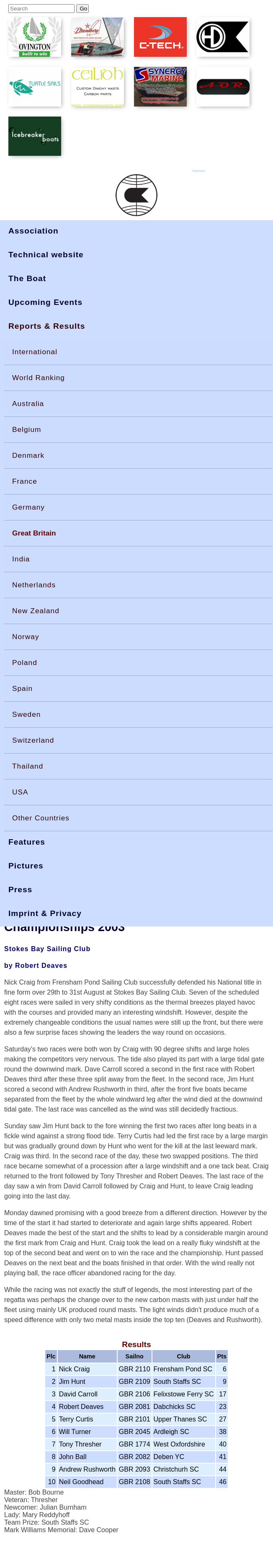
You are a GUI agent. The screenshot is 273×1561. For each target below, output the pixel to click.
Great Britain (34, 533)
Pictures (26, 865)
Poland (24, 662)
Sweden (26, 714)
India (21, 559)
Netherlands (34, 585)
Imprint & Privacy (45, 913)
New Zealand (35, 611)
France (24, 481)
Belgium (26, 429)
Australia (28, 403)
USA (20, 792)
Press (20, 889)
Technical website (46, 254)
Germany (28, 507)
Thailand (27, 766)
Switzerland (33, 740)
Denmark (28, 455)
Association (33, 230)
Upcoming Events (45, 302)
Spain (22, 688)
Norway (25, 636)
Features (26, 842)
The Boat (27, 278)
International (34, 352)
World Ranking (38, 377)
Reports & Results (46, 326)
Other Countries (41, 818)
